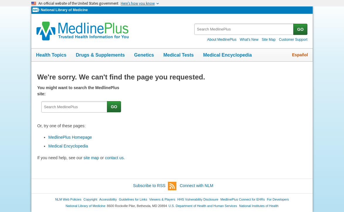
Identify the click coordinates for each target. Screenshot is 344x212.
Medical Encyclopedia (227, 54)
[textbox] (244, 29)
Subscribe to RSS (154, 186)
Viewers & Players (162, 199)
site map (91, 157)
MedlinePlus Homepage (70, 137)
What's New (249, 40)
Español (300, 54)
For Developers (278, 199)
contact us (114, 157)
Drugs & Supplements (100, 54)
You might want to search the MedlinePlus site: (78, 90)
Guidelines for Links (133, 199)
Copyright (90, 199)
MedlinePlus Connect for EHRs (242, 199)
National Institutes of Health (258, 206)
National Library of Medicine (64, 10)
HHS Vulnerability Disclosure (197, 199)
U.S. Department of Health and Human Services (202, 206)
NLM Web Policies (68, 199)
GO (300, 29)
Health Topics (51, 54)
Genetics (144, 54)
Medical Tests (178, 54)
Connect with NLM (196, 185)
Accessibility (108, 199)
